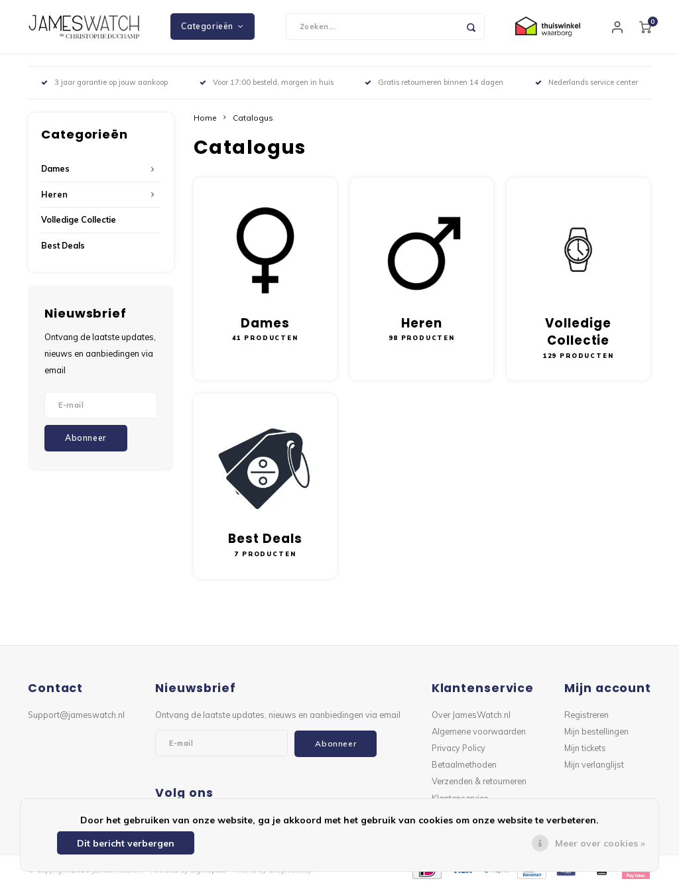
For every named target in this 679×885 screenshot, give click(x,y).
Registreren (586, 714)
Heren (54, 195)
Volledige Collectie (78, 220)
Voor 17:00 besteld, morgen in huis (267, 82)
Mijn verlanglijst (594, 764)
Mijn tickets (585, 747)
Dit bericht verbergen (125, 843)
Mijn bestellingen (596, 731)
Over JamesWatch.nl (471, 714)
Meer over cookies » (600, 843)
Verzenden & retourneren (479, 781)
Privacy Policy (458, 747)
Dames (55, 169)
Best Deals (63, 246)
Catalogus (253, 118)
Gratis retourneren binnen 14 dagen (434, 82)
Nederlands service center (586, 82)
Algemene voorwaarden (479, 731)
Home (205, 118)
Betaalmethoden (464, 764)
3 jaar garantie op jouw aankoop (104, 82)
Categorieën (212, 26)
